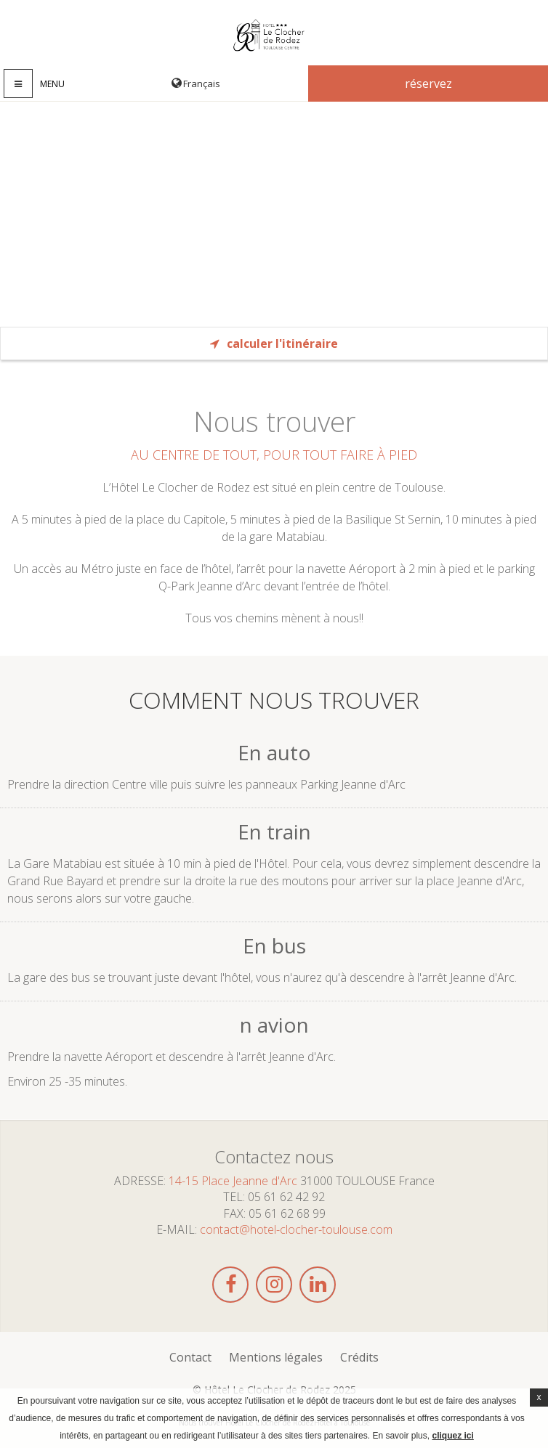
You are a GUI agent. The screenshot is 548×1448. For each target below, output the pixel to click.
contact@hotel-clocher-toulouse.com (296, 1229)
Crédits (359, 1357)
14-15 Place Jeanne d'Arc (233, 1181)
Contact (190, 1357)
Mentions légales (276, 1357)
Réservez (428, 83)
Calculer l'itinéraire (274, 343)
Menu (52, 84)
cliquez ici (452, 1436)
